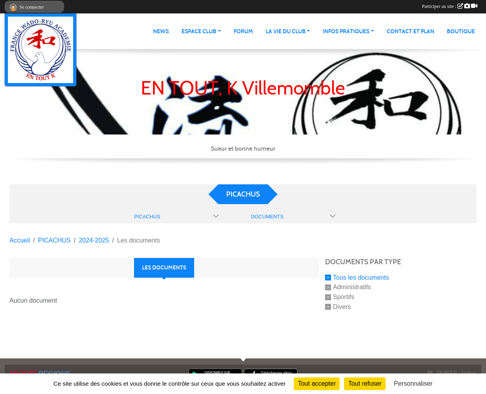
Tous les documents (361, 277)
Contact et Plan (410, 31)
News (161, 31)
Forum (243, 31)
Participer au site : (449, 6)
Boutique (461, 31)
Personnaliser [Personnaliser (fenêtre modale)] (413, 383)
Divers (342, 306)
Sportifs (343, 297)
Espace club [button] (199, 31)
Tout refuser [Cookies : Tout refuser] (364, 383)
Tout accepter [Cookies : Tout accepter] (317, 383)
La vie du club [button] (286, 31)
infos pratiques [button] (346, 31)
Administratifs (352, 287)
